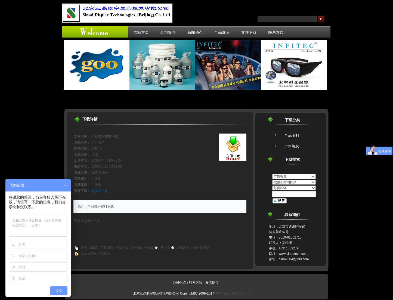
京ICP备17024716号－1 (232, 293)
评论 (119, 248)
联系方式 (275, 32)
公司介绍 (179, 282)
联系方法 (195, 282)
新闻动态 (195, 32)
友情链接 (211, 282)
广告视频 (291, 146)
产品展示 (222, 32)
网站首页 (141, 32)
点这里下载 (100, 191)
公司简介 (168, 32)
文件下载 (248, 32)
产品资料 (291, 135)
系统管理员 (201, 248)
